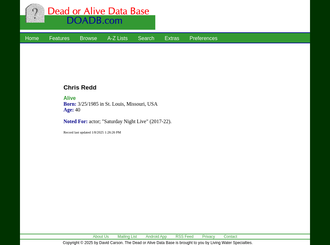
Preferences (203, 38)
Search (146, 38)
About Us (101, 236)
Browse (88, 38)
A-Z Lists (117, 38)
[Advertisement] (165, 63)
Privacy (208, 236)
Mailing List (127, 236)
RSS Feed (184, 236)
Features (59, 38)
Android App (156, 236)
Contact (230, 236)
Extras (172, 38)
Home (32, 38)
